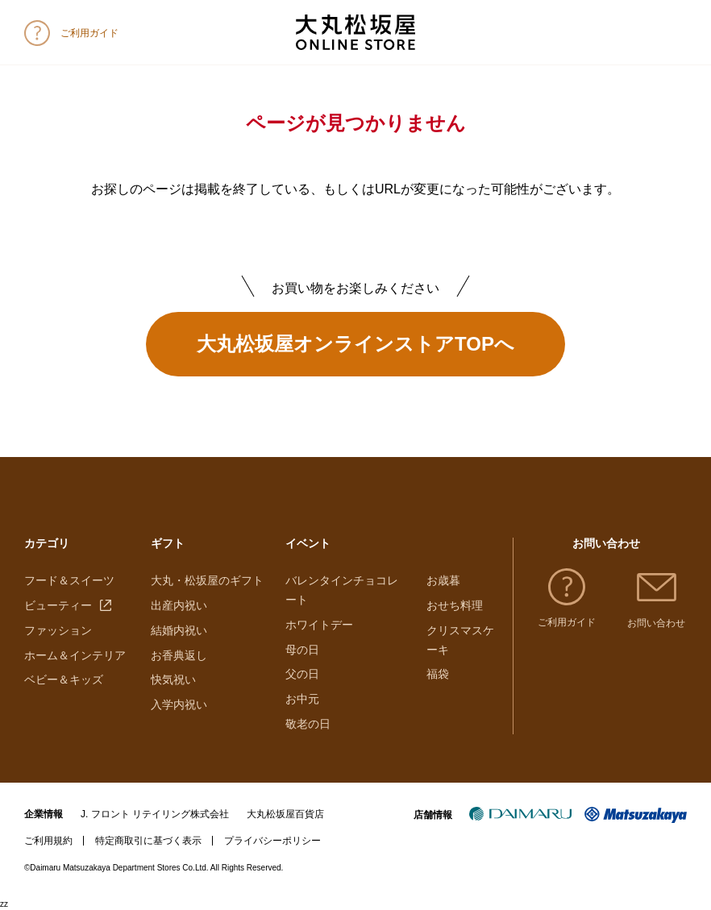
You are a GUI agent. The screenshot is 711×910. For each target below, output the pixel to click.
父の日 (302, 673)
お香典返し (179, 655)
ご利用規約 (48, 840)
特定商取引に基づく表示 (148, 840)
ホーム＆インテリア (75, 655)
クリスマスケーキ (460, 640)
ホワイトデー (319, 624)
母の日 (302, 649)
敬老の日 (308, 723)
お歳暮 (443, 580)
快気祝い (173, 679)
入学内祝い (179, 704)
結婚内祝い (179, 630)
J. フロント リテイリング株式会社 (155, 814)
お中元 (302, 698)
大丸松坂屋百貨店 (285, 814)
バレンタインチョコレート (341, 590)
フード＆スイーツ (69, 580)
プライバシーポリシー (272, 840)
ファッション (58, 630)
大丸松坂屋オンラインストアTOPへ (355, 344)
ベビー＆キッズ (63, 679)
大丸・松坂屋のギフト (207, 580)
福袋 (437, 673)
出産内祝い (179, 605)
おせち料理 (454, 605)
